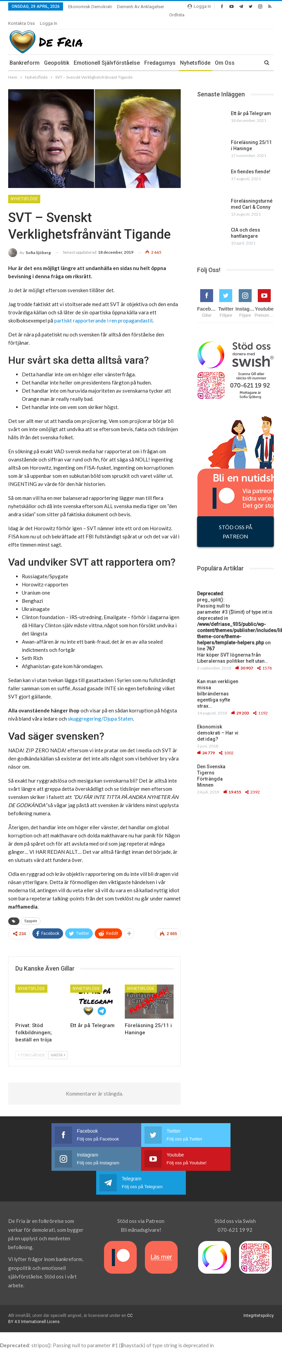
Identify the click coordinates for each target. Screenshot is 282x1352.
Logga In (199, 6)
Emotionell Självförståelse (107, 54)
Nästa (58, 1046)
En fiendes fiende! (250, 163)
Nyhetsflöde (195, 54)
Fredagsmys (160, 54)
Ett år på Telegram (251, 105)
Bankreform (25, 54)
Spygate (30, 912)
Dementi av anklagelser (140, 6)
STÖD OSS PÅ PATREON (235, 523)
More (176, 14)
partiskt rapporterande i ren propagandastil (103, 312)
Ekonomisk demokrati (90, 6)
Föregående (31, 1046)
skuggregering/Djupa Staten (100, 710)
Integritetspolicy (258, 1283)
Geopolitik (56, 54)
